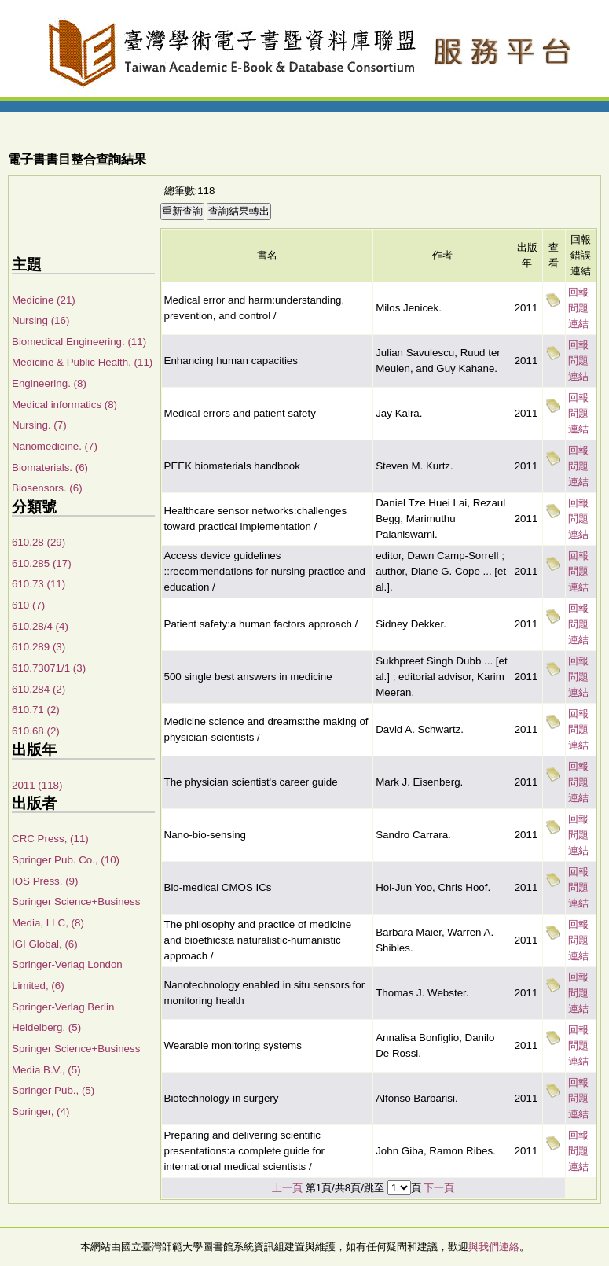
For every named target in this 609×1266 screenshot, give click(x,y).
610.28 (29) (38, 542)
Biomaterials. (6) (50, 467)
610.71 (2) (36, 710)
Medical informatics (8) (64, 404)
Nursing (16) (40, 320)
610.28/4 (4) (40, 626)
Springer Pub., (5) (53, 1090)
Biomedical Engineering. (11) (79, 342)
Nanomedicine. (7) (54, 446)
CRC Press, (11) (50, 839)
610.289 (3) (38, 647)
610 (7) (28, 605)
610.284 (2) (38, 689)
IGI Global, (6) (45, 944)
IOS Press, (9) (45, 881)
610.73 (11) (38, 584)
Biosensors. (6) (47, 488)
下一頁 (439, 1188)
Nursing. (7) (39, 425)
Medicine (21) (43, 300)
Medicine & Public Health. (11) (82, 362)
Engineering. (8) (49, 383)
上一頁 (287, 1188)
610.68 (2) (36, 731)
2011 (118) (37, 785)
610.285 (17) (42, 563)
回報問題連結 (578, 307)
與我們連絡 (493, 1247)
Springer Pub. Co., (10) (65, 860)
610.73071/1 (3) (49, 668)
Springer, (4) (40, 1111)
